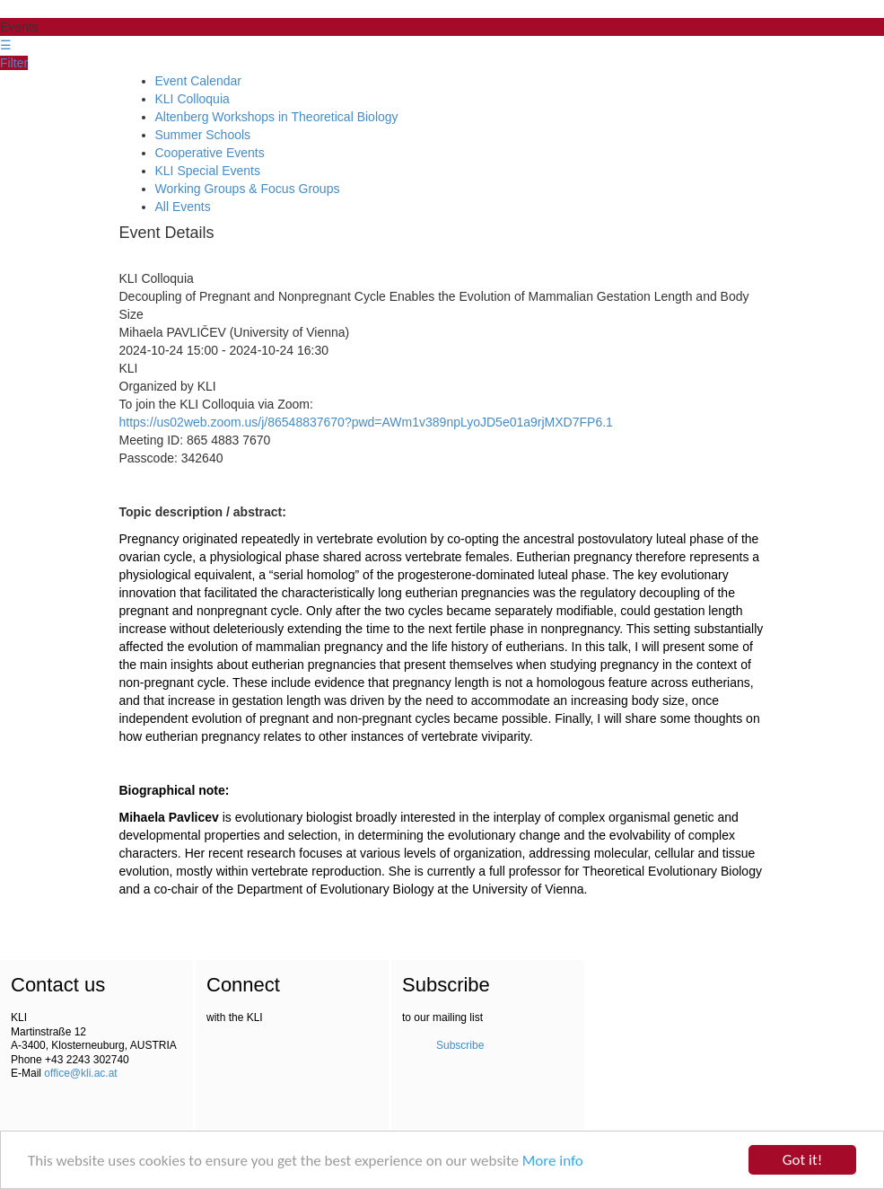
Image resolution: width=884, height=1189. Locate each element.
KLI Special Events (208, 170)
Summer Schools (203, 135)
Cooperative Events (210, 152)
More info (552, 1162)
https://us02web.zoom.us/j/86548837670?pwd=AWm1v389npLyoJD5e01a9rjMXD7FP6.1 (366, 422)
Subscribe (460, 1045)
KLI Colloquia (192, 99)
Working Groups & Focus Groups (247, 188)
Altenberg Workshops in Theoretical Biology (276, 117)
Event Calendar (198, 81)
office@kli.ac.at (80, 1073)
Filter (14, 63)
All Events (183, 206)
